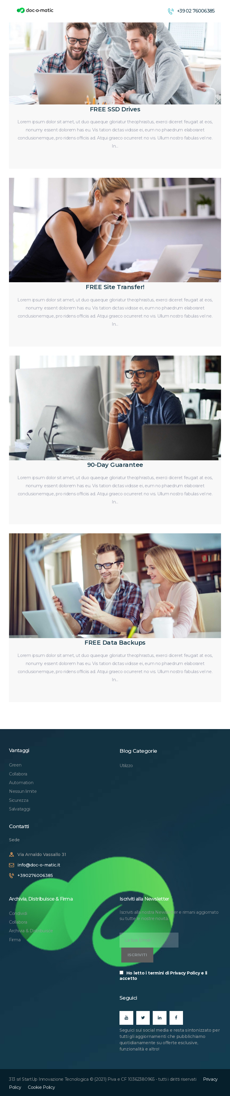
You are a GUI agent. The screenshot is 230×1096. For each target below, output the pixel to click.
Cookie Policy (41, 1087)
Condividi (18, 913)
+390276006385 (35, 875)
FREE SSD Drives (115, 109)
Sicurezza (18, 800)
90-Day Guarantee (115, 465)
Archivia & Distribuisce (31, 930)
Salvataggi (19, 809)
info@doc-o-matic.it (38, 865)
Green (15, 765)
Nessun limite (23, 791)
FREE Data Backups (115, 642)
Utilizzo (126, 765)
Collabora (18, 774)
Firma (15, 939)
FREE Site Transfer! (115, 287)
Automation (21, 782)
